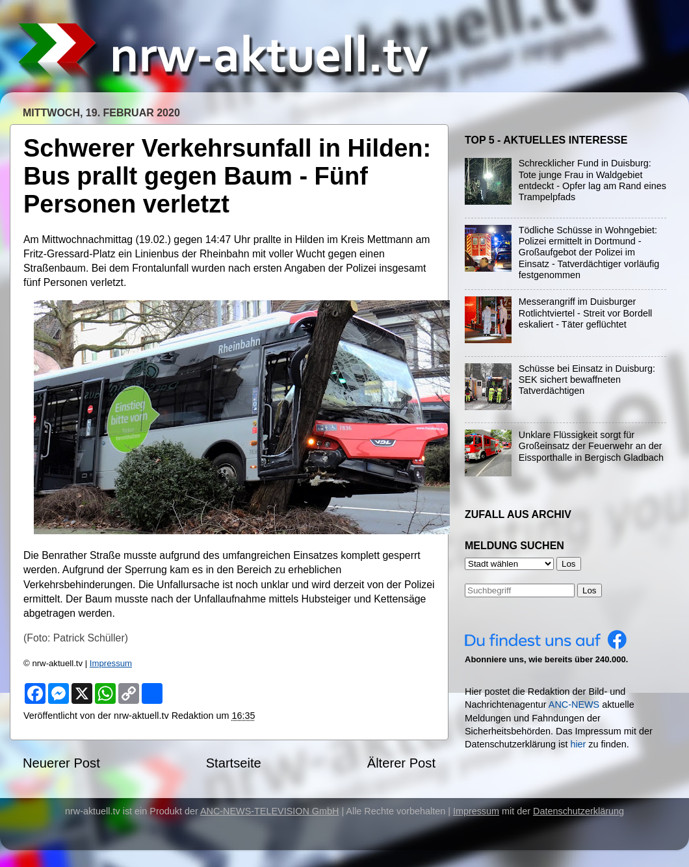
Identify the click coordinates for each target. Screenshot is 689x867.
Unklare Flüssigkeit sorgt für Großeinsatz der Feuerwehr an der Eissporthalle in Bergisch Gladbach (591, 446)
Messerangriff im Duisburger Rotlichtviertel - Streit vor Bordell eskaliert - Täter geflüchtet (586, 313)
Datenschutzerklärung (578, 811)
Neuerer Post (61, 763)
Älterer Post (401, 763)
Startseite (233, 763)
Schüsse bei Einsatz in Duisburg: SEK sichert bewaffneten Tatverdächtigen (587, 379)
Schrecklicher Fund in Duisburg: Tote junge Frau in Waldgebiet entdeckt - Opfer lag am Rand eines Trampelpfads (592, 180)
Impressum (111, 663)
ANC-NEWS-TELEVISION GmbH (269, 811)
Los (589, 590)
